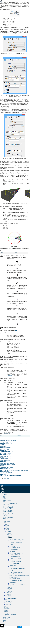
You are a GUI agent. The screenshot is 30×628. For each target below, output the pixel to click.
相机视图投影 (19, 436)
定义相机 (10, 537)
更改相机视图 (3, 446)
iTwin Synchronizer (8, 613)
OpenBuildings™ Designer (8, 506)
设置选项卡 (10, 375)
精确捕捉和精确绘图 (7, 500)
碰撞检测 (6, 610)
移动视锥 (2, 444)
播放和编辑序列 (8, 601)
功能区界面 (5, 497)
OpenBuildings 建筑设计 (8, 507)
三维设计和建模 (6, 504)
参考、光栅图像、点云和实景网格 (10, 503)
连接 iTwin (6, 616)
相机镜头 (10, 588)
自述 (4, 623)
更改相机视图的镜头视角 (5, 471)
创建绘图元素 (5, 501)
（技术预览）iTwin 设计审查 (10, 614)
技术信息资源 (5, 621)
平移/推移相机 (3, 474)
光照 (6, 527)
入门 (4, 496)
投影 (16, 330)
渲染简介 (7, 525)
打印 (5, 522)
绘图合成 (5, 515)
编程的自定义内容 (6, 617)
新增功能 (5, 494)
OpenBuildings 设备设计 (8, 508)
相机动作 (9, 533)
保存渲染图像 (8, 594)
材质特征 (7, 528)
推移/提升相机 (3, 461)
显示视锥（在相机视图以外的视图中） (8, 440)
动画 (6, 599)
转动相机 (2, 457)
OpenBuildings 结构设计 (8, 510)
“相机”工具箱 (9, 534)
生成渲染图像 (8, 592)
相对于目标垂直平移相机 (5, 454)
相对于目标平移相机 (4, 449)
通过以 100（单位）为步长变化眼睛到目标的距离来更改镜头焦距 (14, 470)
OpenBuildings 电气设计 (8, 511)
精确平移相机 (3, 450)
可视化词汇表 (8, 604)
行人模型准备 (5, 514)
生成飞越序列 (8, 595)
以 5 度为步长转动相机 (5, 460)
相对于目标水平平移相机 (5, 453)
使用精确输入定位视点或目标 (6, 443)
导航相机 (10, 587)
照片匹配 (10, 591)
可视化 (5, 524)
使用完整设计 (5, 520)
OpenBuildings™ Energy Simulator (10, 513)
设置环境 (5, 499)
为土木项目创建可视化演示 (11, 598)
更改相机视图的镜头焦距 (5, 468)
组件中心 (6, 611)
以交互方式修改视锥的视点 (5, 442)
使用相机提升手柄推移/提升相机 (7, 463)
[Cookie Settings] (2, 625)
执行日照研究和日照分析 (10, 597)
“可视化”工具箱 (8, 603)
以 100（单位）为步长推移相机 (6, 467)
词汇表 (4, 620)
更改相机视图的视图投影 (5, 447)
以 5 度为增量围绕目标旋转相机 (6, 451)
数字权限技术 (7, 521)
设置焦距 (10, 590)
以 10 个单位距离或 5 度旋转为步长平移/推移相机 (10, 475)
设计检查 (6, 607)
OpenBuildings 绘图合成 (8, 517)
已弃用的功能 (5, 618)
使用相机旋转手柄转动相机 (5, 458)
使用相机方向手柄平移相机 (5, 456)
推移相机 (2, 466)
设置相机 (7, 529)
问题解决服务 (7, 608)
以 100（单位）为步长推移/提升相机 (8, 464)
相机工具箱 (6, 478)
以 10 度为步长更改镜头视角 (6, 473)
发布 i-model (7, 606)
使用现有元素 (5, 518)
